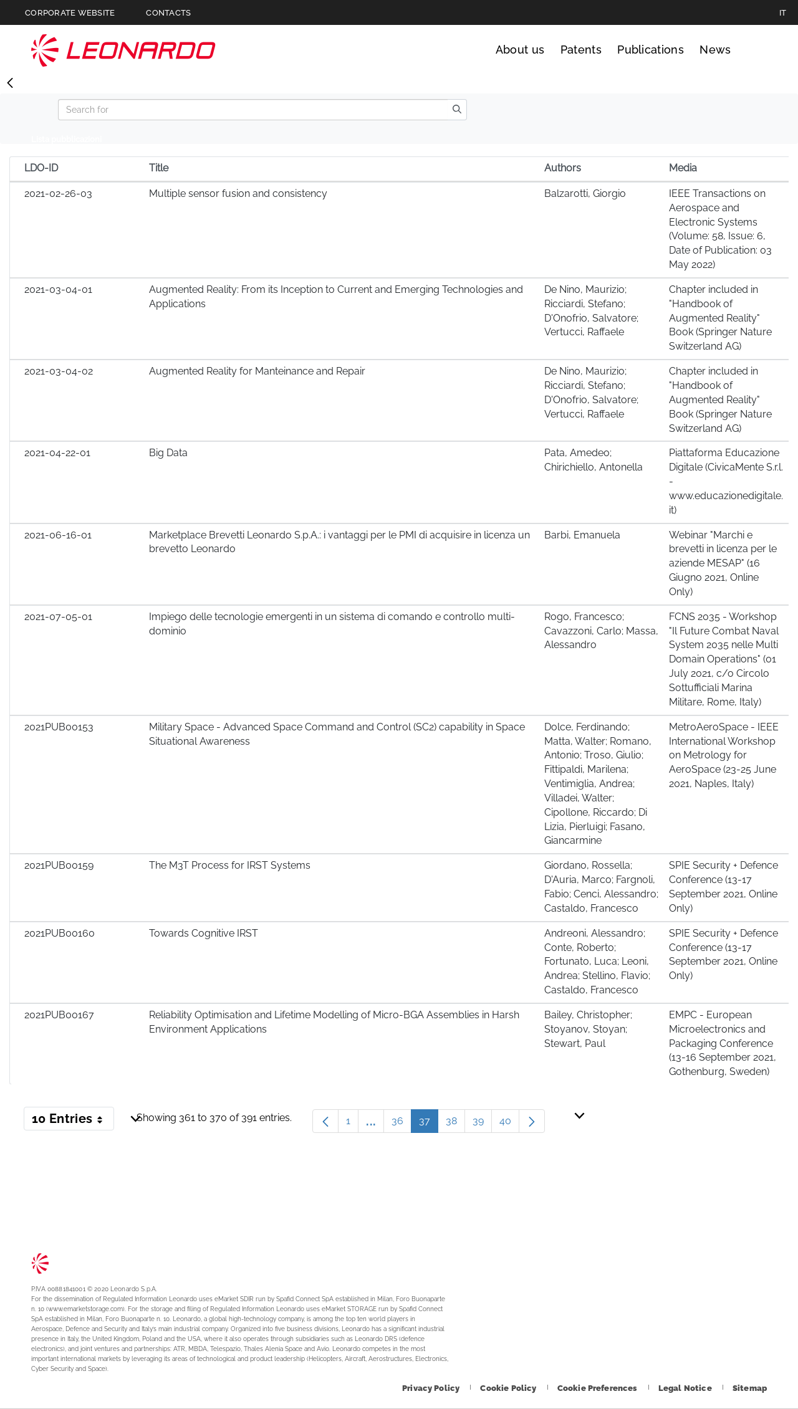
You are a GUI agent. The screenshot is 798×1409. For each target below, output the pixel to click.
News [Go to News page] (715, 49)
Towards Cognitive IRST (203, 933)
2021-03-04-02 (58, 371)
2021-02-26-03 (58, 193)
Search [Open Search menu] (755, 50)
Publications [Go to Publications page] (650, 49)
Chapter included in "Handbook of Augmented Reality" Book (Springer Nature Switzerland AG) (720, 318)
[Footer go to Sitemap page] (750, 1388)
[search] (457, 109)
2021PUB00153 (59, 727)
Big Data (168, 453)
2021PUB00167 (59, 1015)
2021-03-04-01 (58, 289)
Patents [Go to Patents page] (581, 49)
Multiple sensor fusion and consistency (238, 193)
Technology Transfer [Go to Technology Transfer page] (123, 50)
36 (401, 1124)
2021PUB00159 (59, 865)
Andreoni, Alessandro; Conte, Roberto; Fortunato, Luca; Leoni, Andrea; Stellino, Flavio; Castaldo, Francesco (597, 961)
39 (482, 1124)
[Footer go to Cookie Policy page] (509, 1388)
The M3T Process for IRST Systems (229, 865)
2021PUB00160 (59, 933)
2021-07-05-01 (58, 617)
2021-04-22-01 (57, 453)
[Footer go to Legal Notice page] (686, 1388)
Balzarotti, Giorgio (585, 193)
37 (428, 1124)
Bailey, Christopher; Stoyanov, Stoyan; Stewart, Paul (588, 1029)
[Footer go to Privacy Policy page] (431, 1388)
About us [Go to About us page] (520, 49)
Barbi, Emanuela (582, 535)
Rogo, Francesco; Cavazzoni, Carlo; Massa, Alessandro (601, 631)
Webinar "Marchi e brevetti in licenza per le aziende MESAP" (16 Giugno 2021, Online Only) (723, 563)
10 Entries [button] (73, 1121)
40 (509, 1124)
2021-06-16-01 (58, 535)
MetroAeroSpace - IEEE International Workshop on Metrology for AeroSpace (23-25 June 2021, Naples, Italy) (724, 755)
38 (455, 1124)
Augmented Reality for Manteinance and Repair (257, 371)
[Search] (253, 109)
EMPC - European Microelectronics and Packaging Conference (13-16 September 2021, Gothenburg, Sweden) (722, 1043)
